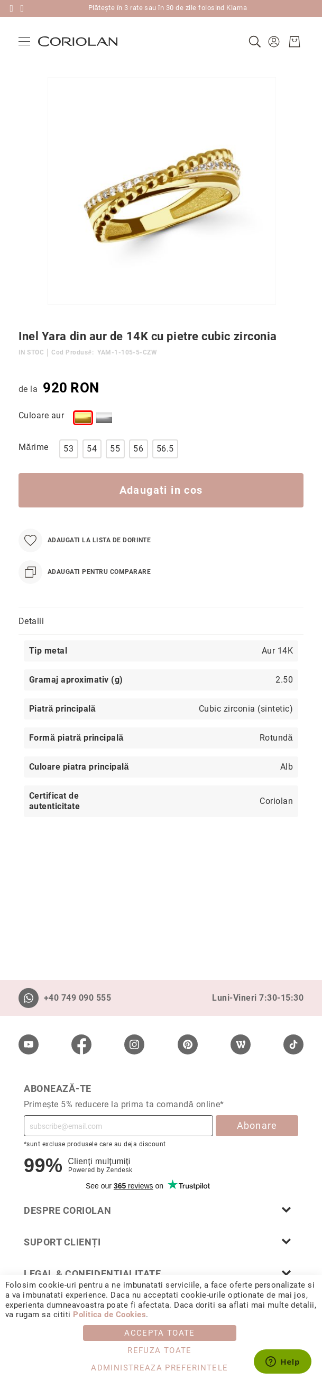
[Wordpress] (241, 1044)
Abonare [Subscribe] (257, 1125)
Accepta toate (159, 1333)
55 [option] (115, 449)
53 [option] (68, 449)
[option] (83, 418)
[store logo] (77, 41)
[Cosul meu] (294, 42)
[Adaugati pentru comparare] (85, 572)
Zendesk (119, 1170)
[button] (275, 42)
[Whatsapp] (29, 998)
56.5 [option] (165, 449)
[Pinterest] (188, 1044)
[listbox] (178, 420)
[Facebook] (81, 1044)
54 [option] (92, 449)
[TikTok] (293, 1044)
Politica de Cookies (109, 1314)
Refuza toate (159, 1350)
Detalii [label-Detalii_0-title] (31, 621)
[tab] (161, 621)
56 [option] (138, 449)
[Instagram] (134, 1044)
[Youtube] (29, 1044)
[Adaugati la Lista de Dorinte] (85, 540)
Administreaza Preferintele (159, 1368)
